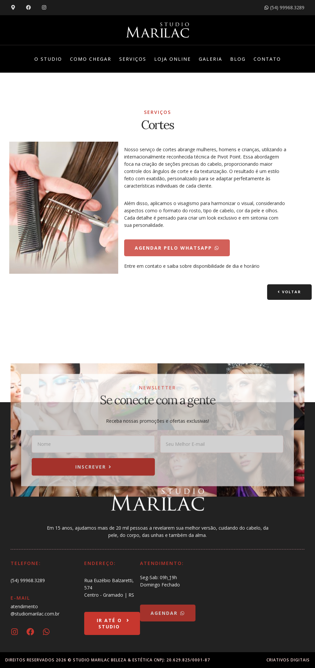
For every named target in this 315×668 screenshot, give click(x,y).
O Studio (48, 59)
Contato (267, 59)
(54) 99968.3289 (28, 580)
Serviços (132, 59)
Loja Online (172, 59)
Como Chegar (90, 59)
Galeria (210, 59)
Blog (238, 59)
